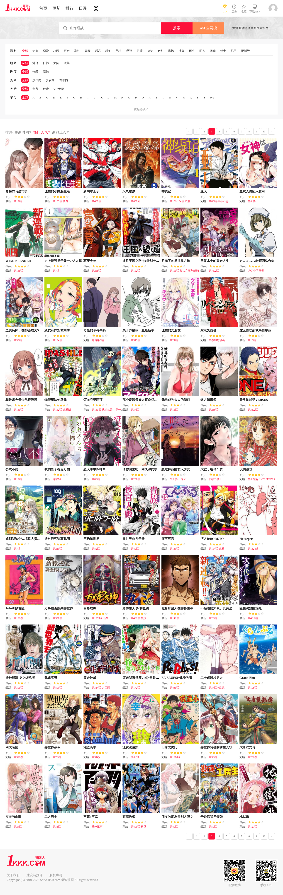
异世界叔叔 (52, 747)
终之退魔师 (208, 400)
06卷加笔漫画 (217, 340)
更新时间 (23, 132)
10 (264, 131)
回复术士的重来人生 (214, 261)
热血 (35, 51)
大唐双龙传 (247, 747)
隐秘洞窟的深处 (250, 608)
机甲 (234, 51)
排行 (70, 8)
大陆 (56, 63)
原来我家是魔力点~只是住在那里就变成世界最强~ (157, 678)
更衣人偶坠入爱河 (252, 191)
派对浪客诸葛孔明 (57, 539)
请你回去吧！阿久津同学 (139, 469)
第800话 (57, 687)
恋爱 (46, 51)
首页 (43, 8)
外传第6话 (98, 340)
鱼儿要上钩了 (178, 479)
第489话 (174, 687)
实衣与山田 (13, 816)
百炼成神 (89, 608)
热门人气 (42, 132)
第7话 (56, 270)
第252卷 (252, 757)
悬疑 (129, 51)
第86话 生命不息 (218, 201)
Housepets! (246, 539)
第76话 (57, 757)
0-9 (212, 97)
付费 (46, 89)
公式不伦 (11, 469)
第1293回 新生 (100, 618)
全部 (25, 51)
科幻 (108, 51)
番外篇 (252, 201)
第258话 (96, 270)
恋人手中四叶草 (94, 469)
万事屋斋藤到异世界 (58, 608)
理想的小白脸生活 (57, 191)
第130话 (174, 548)
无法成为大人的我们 (175, 400)
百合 (67, 51)
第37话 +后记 (216, 687)
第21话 (174, 340)
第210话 (57, 548)
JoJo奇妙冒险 (14, 608)
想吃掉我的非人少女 (175, 469)
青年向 (63, 80)
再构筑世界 (91, 539)
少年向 (36, 80)
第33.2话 (253, 409)
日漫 (83, 8)
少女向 (50, 80)
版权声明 (55, 875)
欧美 (67, 63)
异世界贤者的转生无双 (216, 747)
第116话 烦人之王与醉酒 (184, 270)
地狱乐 (244, 816)
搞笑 (150, 51)
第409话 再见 (138, 826)
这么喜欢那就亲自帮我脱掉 (258, 330)
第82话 (96, 548)
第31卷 (96, 757)
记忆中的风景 (256, 270)
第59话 (213, 826)
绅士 (223, 51)
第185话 (18, 270)
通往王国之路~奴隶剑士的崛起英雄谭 (148, 261)
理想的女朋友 (171, 330)
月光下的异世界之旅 (175, 261)
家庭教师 (128, 816)
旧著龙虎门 (169, 747)
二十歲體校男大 (211, 678)
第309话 (18, 687)
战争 (119, 51)
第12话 (18, 201)
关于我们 (13, 875)
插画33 (135, 757)
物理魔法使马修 (55, 400)
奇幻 (160, 51)
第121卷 (18, 618)
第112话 (135, 270)
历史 (192, 51)
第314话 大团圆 (101, 687)
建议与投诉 (34, 875)
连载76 (57, 479)
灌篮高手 (89, 747)
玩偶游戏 (245, 469)
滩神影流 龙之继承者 (20, 678)
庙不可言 (167, 539)
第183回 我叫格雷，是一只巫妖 (110, 409)
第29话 (213, 618)
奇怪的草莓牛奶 (94, 330)
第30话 (213, 757)
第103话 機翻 (60, 201)
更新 (56, 8)
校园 (56, 51)
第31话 (57, 826)
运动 (213, 51)
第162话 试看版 (62, 409)
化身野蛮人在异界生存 (177, 608)
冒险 (87, 51)
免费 (35, 89)
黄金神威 (89, 678)
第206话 (135, 479)
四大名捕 (11, 747)
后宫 (98, 51)
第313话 (135, 340)
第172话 (135, 687)
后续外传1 (215, 479)
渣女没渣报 (130, 747)
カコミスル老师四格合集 (256, 261)
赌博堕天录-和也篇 (135, 608)
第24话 (18, 826)
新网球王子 (91, 191)
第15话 (174, 409)
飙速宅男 (50, 678)
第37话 (135, 409)
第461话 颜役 (138, 618)
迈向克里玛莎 (92, 400)
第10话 (252, 340)
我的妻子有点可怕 (57, 469)
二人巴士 (50, 816)
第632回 (135, 201)
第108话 (252, 687)
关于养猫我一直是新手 (138, 330)
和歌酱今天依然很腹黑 (21, 400)
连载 (35, 71)
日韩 (46, 63)
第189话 (18, 409)
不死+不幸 (90, 816)
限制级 (245, 51)
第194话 (57, 340)
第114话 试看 (216, 548)
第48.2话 (253, 618)
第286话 (213, 409)
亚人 (203, 191)
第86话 (96, 479)
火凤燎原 (128, 191)
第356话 (57, 618)
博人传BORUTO (212, 539)
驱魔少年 (89, 261)
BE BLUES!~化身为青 (176, 678)
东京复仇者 (208, 330)
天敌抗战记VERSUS (253, 400)
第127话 (252, 826)
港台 (35, 63)
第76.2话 (214, 270)
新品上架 (60, 132)
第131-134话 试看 (180, 201)
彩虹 (77, 51)
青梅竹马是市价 (16, 191)
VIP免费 (58, 89)
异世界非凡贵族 (133, 539)
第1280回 (175, 757)
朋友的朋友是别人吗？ (177, 816)
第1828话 (253, 548)
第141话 (174, 618)
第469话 (96, 201)
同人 (202, 51)
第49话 (135, 548)
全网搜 (208, 28)
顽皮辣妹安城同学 (57, 330)
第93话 (18, 340)
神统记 (166, 191)
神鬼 (181, 51)
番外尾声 (97, 826)
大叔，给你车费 (211, 469)
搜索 (176, 28)
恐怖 (171, 51)
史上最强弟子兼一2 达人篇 (63, 261)
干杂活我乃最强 (211, 816)
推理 (140, 51)
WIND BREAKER (18, 261)
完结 (46, 71)
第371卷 (18, 757)
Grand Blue (247, 678)
